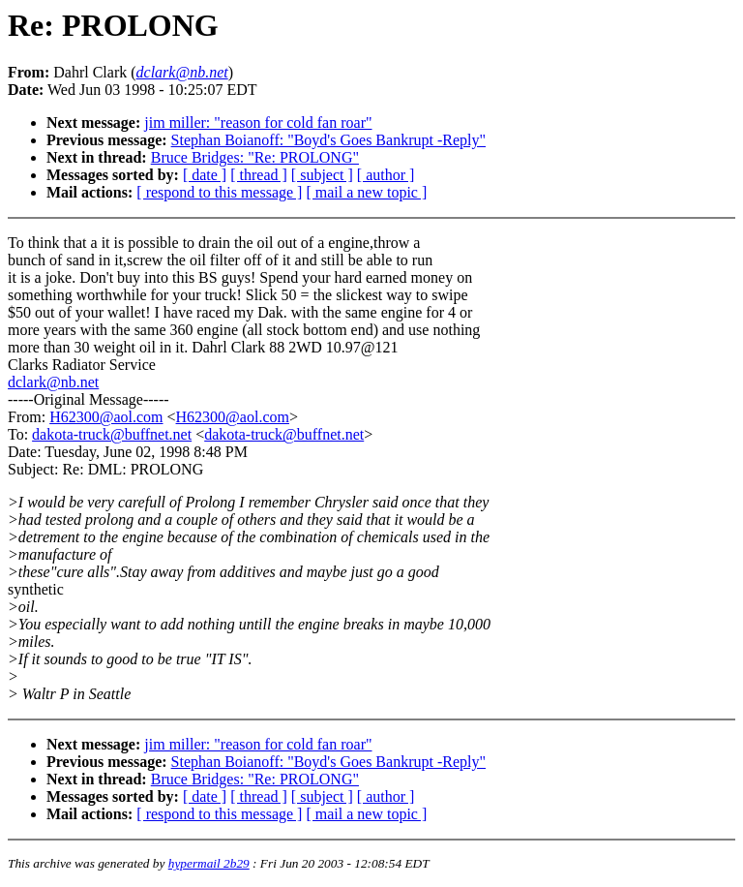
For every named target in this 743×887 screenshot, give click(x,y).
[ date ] (204, 175)
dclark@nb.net (53, 382)
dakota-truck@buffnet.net (112, 434)
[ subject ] (322, 175)
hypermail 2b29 (209, 863)
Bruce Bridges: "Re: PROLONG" (255, 157)
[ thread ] (258, 175)
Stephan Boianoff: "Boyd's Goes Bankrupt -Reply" (328, 140)
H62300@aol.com (106, 417)
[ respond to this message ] (219, 192)
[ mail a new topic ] (366, 192)
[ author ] (386, 175)
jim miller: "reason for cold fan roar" (258, 122)
